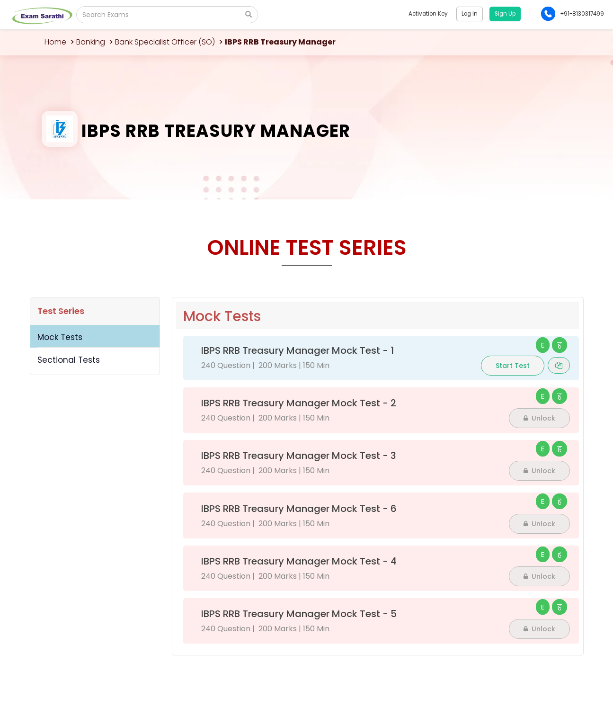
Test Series (60, 311)
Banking (90, 41)
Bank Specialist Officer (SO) (165, 41)
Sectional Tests (68, 360)
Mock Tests (59, 337)
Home (55, 41)
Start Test (513, 365)
